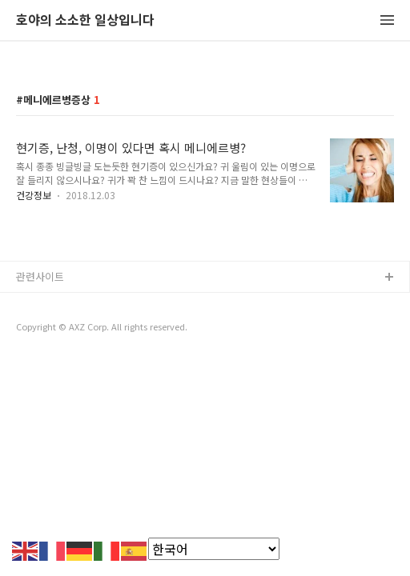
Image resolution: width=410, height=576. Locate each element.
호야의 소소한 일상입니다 (85, 20)
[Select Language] (213, 549)
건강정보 (33, 195)
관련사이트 (40, 276)
